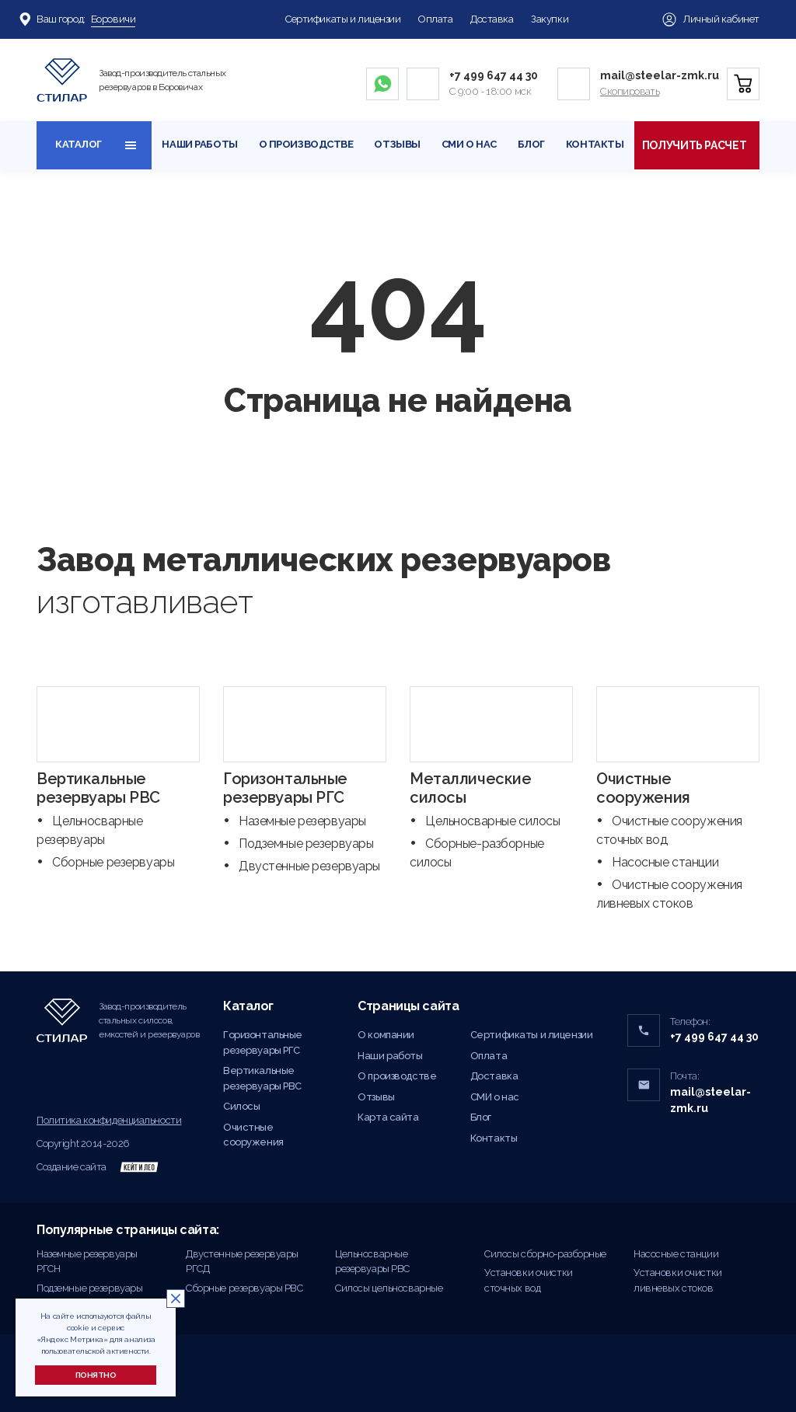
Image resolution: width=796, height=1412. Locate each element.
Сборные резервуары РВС (244, 1288)
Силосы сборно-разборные (545, 1254)
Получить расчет (696, 145)
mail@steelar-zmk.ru (659, 75)
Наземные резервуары (302, 821)
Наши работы (199, 144)
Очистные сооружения (643, 788)
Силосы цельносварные (388, 1288)
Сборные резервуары (113, 862)
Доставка (492, 19)
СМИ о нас (469, 144)
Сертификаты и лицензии (343, 19)
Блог (531, 144)
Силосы (241, 1106)
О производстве (306, 144)
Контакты (595, 144)
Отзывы (397, 144)
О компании (386, 1035)
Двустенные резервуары (309, 866)
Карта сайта (388, 1117)
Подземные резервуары (306, 843)
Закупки (549, 19)
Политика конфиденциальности (109, 1120)
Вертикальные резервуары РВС (98, 788)
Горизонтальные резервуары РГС (285, 788)
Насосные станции (665, 862)
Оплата (435, 19)
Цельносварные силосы (492, 821)
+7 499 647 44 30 (493, 75)
